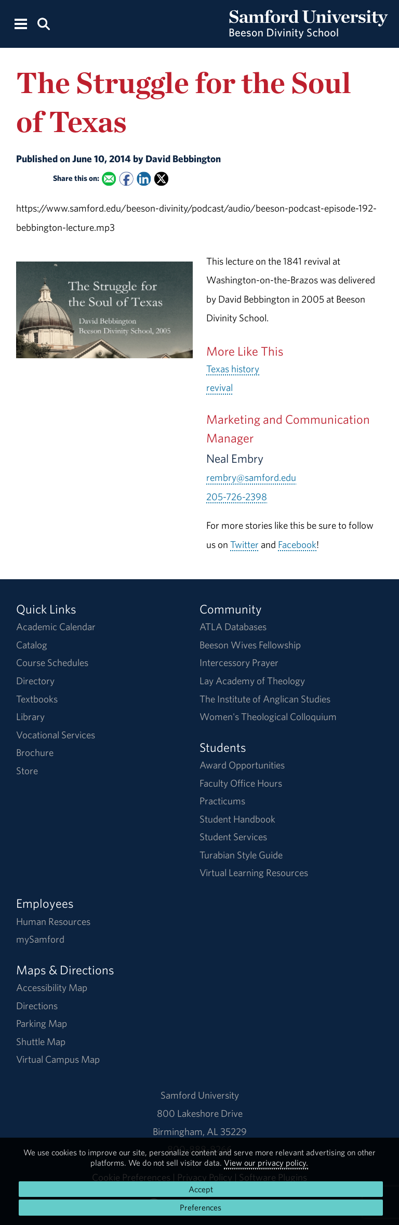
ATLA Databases (233, 626)
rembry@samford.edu (251, 477)
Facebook (297, 544)
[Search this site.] (43, 23)
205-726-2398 (236, 496)
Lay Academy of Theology (252, 680)
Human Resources (53, 921)
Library (30, 716)
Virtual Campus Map (58, 1059)
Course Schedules (52, 662)
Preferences (200, 1207)
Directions (37, 1005)
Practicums (222, 800)
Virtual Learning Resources (254, 872)
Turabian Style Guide (241, 855)
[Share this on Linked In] (144, 179)
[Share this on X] (161, 179)
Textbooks (37, 699)
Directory (35, 680)
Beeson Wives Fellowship (250, 644)
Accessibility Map (51, 987)
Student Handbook (237, 819)
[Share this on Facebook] (126, 179)
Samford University (200, 1095)
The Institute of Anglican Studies (265, 699)
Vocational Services (55, 734)
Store (27, 770)
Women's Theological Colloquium (268, 716)
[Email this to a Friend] (109, 179)
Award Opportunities (242, 765)
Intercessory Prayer (239, 662)
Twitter (244, 544)
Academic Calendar (56, 626)
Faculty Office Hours (241, 783)
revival (219, 387)
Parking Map (41, 1023)
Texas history (232, 368)
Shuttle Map (40, 1041)
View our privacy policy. (266, 1162)
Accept (201, 1189)
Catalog (31, 644)
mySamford (40, 939)
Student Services (233, 836)
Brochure (35, 752)
